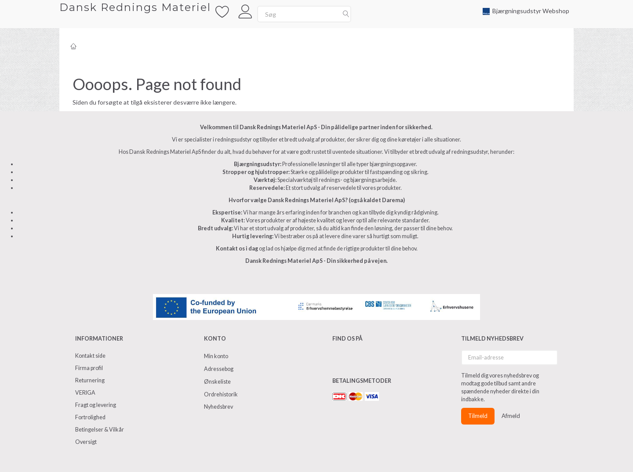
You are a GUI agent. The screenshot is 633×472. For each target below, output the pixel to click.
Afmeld (511, 415)
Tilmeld (477, 415)
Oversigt (86, 442)
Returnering (90, 380)
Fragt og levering (95, 405)
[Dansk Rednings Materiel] (135, 7)
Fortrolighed (90, 417)
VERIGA (85, 392)
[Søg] (346, 14)
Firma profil (89, 368)
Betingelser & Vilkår (99, 429)
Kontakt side (90, 355)
